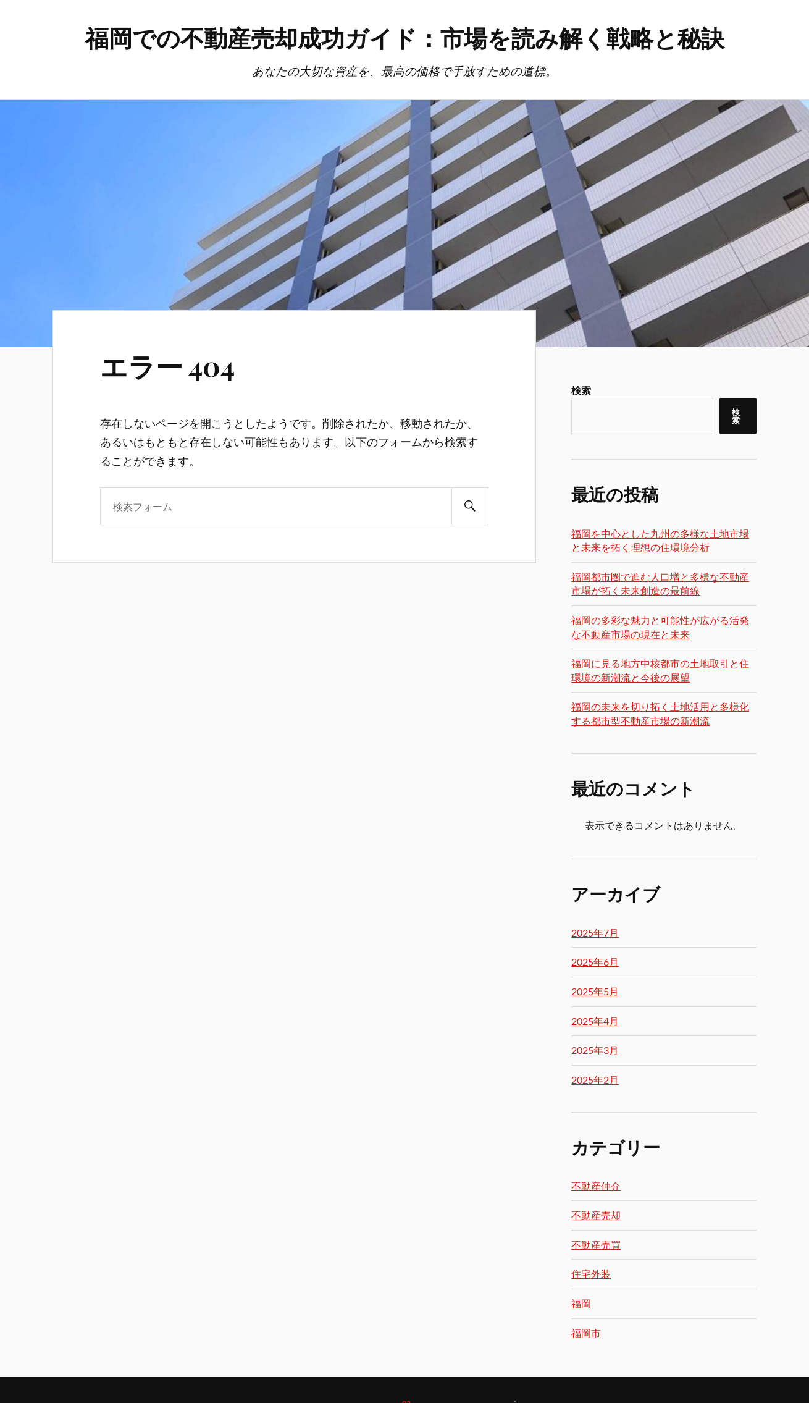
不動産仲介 (596, 1186)
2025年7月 (595, 932)
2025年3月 (595, 1050)
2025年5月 (595, 991)
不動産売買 (596, 1244)
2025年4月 (595, 1021)
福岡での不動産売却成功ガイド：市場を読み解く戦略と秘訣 (404, 37)
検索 (581, 390)
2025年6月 (595, 961)
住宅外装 (591, 1273)
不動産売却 (596, 1215)
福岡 (581, 1303)
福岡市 (586, 1333)
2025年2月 (595, 1079)
